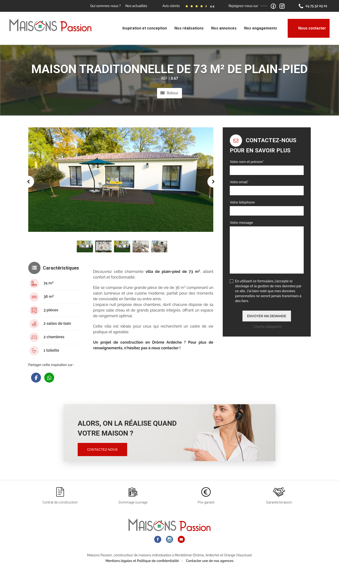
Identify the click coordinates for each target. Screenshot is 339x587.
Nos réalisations (189, 28)
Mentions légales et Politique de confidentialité (142, 570)
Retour (169, 93)
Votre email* (239, 182)
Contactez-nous (102, 449)
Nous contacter (308, 28)
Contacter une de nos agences (210, 570)
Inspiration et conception (144, 28)
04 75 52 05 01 (313, 6)
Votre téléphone (242, 202)
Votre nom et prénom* (247, 162)
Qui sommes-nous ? (105, 6)
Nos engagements (260, 28)
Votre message (241, 223)
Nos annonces (224, 28)
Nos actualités (136, 6)
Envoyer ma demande (266, 316)
